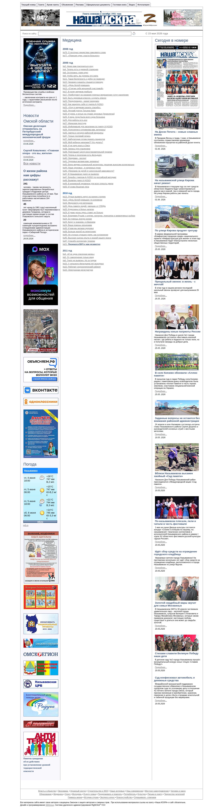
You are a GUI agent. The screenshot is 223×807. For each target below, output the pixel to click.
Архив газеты (53, 5)
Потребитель (130, 794)
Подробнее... (29, 105)
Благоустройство (124, 797)
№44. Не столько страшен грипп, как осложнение (85, 235)
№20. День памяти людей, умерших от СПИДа (84, 206)
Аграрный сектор (78, 791)
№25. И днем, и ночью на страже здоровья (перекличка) (89, 114)
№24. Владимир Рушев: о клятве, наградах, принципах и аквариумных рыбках (99, 216)
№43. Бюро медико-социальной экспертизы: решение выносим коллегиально (98, 164)
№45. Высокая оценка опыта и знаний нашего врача (87, 238)
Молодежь (77, 794)
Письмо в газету (155, 794)
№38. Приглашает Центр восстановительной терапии (87, 152)
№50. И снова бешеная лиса (76, 187)
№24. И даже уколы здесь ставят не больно (83, 212)
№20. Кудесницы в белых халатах (78, 209)
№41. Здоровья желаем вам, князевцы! (81, 161)
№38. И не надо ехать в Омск (76, 145)
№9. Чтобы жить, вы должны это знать (80, 76)
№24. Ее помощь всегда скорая (77, 219)
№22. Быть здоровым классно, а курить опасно (84, 98)
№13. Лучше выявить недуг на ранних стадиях (84, 197)
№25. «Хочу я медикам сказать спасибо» (82, 107)
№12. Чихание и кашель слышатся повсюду (83, 82)
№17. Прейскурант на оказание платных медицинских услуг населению (96, 95)
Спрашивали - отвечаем (145, 797)
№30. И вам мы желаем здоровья (78, 228)
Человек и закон (178, 791)
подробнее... (29, 141)
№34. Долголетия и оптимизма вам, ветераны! (84, 130)
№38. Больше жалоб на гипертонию (79, 231)
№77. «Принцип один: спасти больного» (81, 55)
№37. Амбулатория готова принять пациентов (84, 139)
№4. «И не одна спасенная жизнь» (78, 254)
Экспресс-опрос (107, 797)
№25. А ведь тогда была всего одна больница (84, 117)
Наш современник (134, 791)
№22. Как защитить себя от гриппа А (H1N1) (83, 104)
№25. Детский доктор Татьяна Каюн (79, 111)
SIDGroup (50, 805)
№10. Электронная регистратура (78, 270)
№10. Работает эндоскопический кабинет (82, 267)
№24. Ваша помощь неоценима (77, 225)
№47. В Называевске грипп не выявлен (81, 174)
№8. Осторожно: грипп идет (75, 72)
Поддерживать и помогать (110, 794)
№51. (81, 244)
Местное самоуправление (157, 791)
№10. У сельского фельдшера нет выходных (83, 263)
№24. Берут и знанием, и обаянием (79, 222)
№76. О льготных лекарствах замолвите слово (84, 52)
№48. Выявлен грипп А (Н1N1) (77, 180)
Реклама (80, 5)
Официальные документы (98, 5)
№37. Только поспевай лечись (76, 136)
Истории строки (91, 797)
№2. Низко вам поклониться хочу (78, 66)
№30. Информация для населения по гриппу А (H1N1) (88, 126)
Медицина (58, 794)
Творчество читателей (174, 794)
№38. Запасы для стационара (76, 149)
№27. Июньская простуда (74, 123)
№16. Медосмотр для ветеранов (77, 203)
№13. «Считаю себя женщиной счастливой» (83, 88)
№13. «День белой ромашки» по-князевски (82, 200)
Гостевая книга (119, 5)
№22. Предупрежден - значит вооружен (81, 101)
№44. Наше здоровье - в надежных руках (82, 168)
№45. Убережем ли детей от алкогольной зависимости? (88, 171)
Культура (141, 794)
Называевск (31, 470)
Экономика (63, 791)
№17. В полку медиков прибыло (77, 91)
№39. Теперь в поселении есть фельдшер (82, 155)
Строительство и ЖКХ (98, 791)
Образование (45, 794)
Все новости (31, 163)
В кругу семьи (89, 794)
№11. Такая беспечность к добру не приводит (84, 79)
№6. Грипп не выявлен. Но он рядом (79, 260)
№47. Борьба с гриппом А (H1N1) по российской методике (89, 177)
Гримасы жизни (75, 797)
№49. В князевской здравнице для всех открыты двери (88, 183)
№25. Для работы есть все (75, 120)
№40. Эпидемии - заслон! (74, 158)
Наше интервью (117, 791)
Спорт (68, 794)
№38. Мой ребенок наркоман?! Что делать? (83, 142)
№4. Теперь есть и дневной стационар (80, 69)
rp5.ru (26, 525)
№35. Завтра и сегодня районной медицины (83, 133)
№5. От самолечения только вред (78, 257)
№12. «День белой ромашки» (76, 85)
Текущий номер (28, 5)
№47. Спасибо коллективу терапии (79, 241)
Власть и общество (47, 791)
